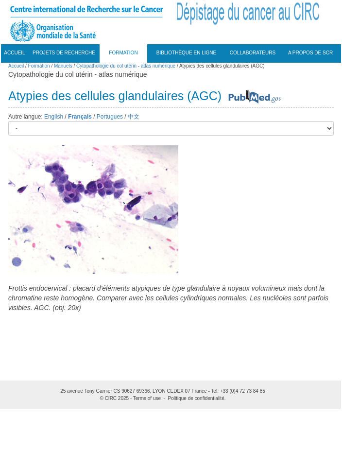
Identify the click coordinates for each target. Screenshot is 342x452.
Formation (123, 52)
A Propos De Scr (310, 52)
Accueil (14, 52)
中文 (133, 116)
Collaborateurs (252, 52)
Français (80, 116)
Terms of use (147, 398)
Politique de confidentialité (196, 398)
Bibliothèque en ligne (186, 52)
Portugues (110, 116)
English (53, 116)
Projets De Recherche (64, 52)
